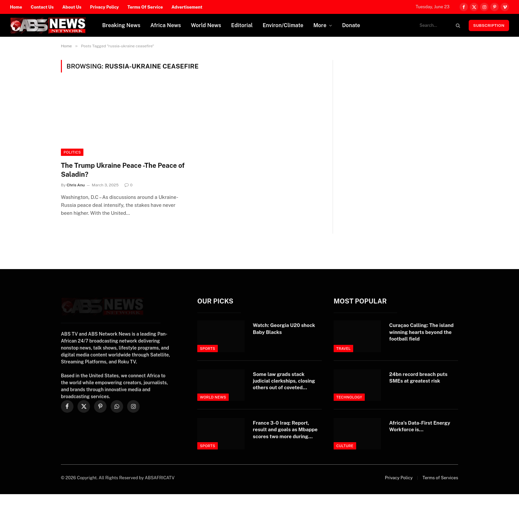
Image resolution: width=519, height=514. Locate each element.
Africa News (165, 25)
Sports (207, 348)
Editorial (242, 25)
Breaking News (121, 25)
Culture (345, 446)
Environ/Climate (283, 25)
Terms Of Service (145, 7)
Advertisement (186, 7)
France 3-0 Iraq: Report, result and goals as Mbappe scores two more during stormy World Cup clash (285, 430)
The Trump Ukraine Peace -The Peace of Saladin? (123, 170)
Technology (349, 397)
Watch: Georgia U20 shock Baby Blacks (284, 328)
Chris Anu (76, 185)
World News (206, 25)
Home (16, 7)
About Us (71, 7)
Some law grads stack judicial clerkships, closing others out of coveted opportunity (284, 381)
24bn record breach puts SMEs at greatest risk (418, 377)
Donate (351, 25)
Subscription (488, 25)
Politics (72, 152)
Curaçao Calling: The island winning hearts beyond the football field (421, 332)
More (320, 25)
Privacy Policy (104, 7)
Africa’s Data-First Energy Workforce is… (419, 426)
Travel (343, 348)
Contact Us (42, 7)
